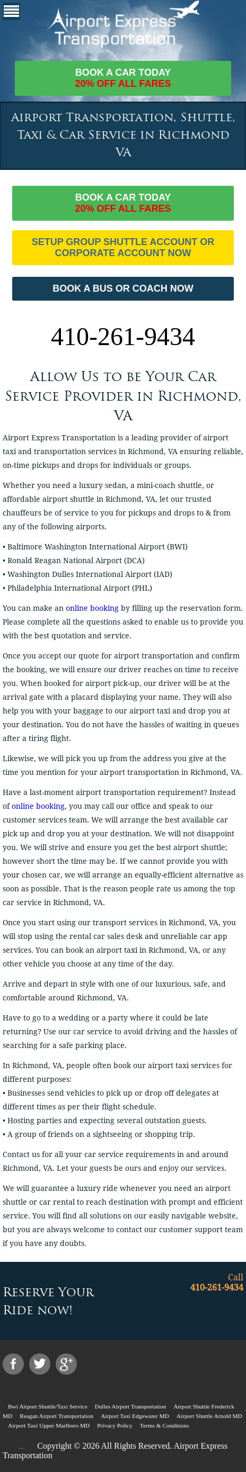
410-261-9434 (123, 336)
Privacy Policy (115, 1425)
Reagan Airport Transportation (56, 1416)
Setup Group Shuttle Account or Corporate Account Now (123, 247)
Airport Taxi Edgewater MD (135, 1416)
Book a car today (123, 78)
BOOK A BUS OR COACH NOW (123, 288)
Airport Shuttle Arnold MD (209, 1416)
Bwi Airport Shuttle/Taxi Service (47, 1406)
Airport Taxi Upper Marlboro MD (49, 1425)
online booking (92, 608)
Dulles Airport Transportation (130, 1406)
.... (21, 1446)
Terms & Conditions (164, 1425)
